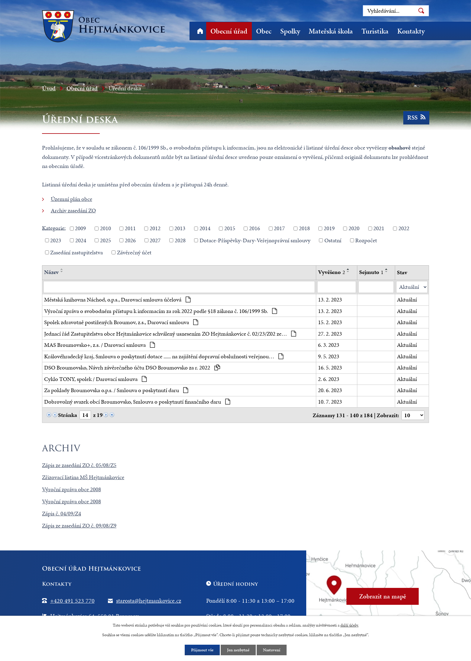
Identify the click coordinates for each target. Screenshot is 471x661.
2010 (105, 228)
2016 (254, 228)
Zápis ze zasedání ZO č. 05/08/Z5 (79, 465)
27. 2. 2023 (330, 334)
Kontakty (411, 31)
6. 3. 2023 (328, 345)
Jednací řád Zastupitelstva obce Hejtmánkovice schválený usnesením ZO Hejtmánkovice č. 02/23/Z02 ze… (170, 334)
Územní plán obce (71, 199)
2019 (329, 228)
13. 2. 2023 (330, 299)
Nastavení (271, 650)
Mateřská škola (331, 31)
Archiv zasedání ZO (73, 210)
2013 (179, 228)
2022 (403, 228)
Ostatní (332, 240)
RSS (416, 117)
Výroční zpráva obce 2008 (71, 489)
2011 (130, 228)
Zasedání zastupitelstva (76, 252)
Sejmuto (371, 272)
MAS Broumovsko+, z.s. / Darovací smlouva (99, 345)
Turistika (375, 31)
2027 (155, 240)
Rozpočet (366, 240)
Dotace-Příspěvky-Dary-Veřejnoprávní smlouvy (255, 240)
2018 (304, 228)
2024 (80, 240)
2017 (279, 228)
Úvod (200, 31)
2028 (180, 240)
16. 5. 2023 (330, 367)
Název (51, 272)
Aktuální (407, 299)
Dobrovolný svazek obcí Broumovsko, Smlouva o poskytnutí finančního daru (137, 402)
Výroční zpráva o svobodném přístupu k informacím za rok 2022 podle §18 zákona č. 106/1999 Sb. (160, 311)
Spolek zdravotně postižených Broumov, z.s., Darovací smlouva (121, 322)
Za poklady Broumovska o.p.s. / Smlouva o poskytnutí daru (116, 390)
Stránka (67, 415)
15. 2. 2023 (330, 322)
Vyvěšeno (331, 272)
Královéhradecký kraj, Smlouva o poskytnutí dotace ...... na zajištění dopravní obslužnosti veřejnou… (163, 356)
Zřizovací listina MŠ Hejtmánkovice (83, 477)
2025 (105, 240)
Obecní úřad (228, 31)
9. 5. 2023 (328, 356)
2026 (130, 240)
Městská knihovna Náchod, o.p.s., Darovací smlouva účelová (117, 299)
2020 (354, 228)
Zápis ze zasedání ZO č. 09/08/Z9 (79, 525)
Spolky (290, 31)
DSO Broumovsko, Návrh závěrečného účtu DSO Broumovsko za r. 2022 (132, 367)
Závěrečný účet (134, 252)
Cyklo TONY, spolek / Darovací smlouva (95, 379)
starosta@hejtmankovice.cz (148, 600)
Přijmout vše (202, 650)
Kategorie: (54, 228)
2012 (155, 228)
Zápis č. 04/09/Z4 (61, 513)
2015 (229, 228)
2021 (378, 228)
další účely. (349, 625)
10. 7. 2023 (330, 402)
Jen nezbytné (238, 650)
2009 (80, 228)
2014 (205, 228)
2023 (55, 240)
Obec (263, 31)
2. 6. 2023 (328, 379)
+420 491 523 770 (72, 600)
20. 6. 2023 (330, 390)
